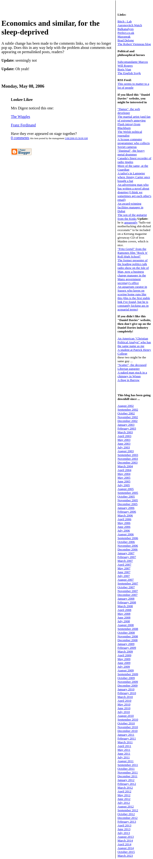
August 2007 (126, 579)
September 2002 (128, 409)
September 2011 (128, 765)
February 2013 (127, 821)
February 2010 (127, 693)
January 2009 (126, 644)
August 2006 (126, 534)
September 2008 (128, 629)
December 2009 (128, 685)
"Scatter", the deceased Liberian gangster (132, 366)
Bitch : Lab (125, 21)
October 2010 (126, 723)
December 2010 (128, 731)
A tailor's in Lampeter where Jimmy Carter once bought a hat (134, 177)
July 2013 (124, 833)
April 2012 (124, 791)
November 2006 (128, 545)
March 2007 (125, 561)
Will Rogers (125, 65)
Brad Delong (126, 40)
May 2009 (124, 659)
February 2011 (127, 738)
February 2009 (127, 647)
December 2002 (128, 421)
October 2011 (126, 768)
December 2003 (128, 462)
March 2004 (125, 466)
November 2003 (128, 458)
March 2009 (125, 651)
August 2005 (126, 489)
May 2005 (124, 477)
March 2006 (125, 515)
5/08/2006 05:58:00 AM (76, 138)
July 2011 (124, 757)
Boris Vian (124, 69)
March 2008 (125, 606)
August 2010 (126, 715)
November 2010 (128, 727)
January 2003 (126, 424)
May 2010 (124, 704)
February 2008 (127, 602)
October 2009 (126, 678)
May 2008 (124, 613)
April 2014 (124, 844)
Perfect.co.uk (126, 32)
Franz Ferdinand (23, 125)
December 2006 (128, 549)
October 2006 (126, 542)
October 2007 (126, 587)
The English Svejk (129, 73)
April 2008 (124, 610)
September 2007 (128, 583)
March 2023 (125, 855)
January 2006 (126, 508)
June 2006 (124, 526)
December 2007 (128, 595)
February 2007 (127, 557)
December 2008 (128, 640)
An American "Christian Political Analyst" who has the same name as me (134, 342)
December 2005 (128, 504)
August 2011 (126, 761)
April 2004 (124, 470)
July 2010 (124, 712)
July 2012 (124, 802)
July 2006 (124, 530)
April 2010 (124, 700)
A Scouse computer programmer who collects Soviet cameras (134, 143)
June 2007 (124, 572)
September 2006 (128, 538)
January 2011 (126, 734)
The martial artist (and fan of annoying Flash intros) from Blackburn (134, 122)
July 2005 (124, 485)
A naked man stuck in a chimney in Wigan (132, 374)
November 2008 (128, 636)
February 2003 (127, 428)
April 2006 (124, 519)
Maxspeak (124, 36)
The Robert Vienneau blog (134, 44)
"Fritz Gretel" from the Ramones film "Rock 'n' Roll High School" (133, 252)
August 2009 (126, 670)
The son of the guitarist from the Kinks (132, 216)
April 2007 (124, 564)
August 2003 (126, 451)
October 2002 (126, 413)
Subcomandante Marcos (133, 62)
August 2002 (126, 406)
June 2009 (124, 663)
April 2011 (124, 746)
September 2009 (128, 674)
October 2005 (126, 496)
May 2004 (124, 474)
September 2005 (128, 492)
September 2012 (128, 810)
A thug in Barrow (129, 380)
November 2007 (128, 591)
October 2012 (126, 814)
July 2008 (124, 621)
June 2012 (124, 799)
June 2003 (124, 443)
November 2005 (128, 500)
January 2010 (126, 689)
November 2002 (128, 417)
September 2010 (128, 719)
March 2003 (125, 432)
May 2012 (124, 795)
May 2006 (124, 523)
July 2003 (124, 447)
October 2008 (126, 632)
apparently (130, 222)
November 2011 (128, 772)
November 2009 (128, 681)
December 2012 (128, 818)
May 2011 (124, 750)
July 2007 (124, 576)
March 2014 (125, 840)
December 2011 (127, 776)
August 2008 (126, 625)
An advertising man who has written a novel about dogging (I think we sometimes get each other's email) (134, 192)
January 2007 (126, 553)
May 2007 (124, 568)
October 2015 (126, 852)
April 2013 (124, 825)
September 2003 (128, 455)
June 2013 (124, 829)
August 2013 (126, 836)
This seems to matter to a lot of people (133, 85)
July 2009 (124, 666)
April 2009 (124, 655)
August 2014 (126, 848)
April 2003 (124, 436)
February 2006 (127, 511)
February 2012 (127, 784)
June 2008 (124, 617)
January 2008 (126, 598)
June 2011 (124, 753)
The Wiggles (20, 117)
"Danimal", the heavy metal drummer (131, 152)
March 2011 (125, 742)
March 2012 (125, 787)
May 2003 (124, 440)
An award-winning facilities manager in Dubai (130, 207)
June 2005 (124, 481)
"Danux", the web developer (129, 111)
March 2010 (125, 697)
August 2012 (126, 806)
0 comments (20, 138)
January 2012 (126, 780)
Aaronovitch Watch (130, 25)
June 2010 (124, 708)
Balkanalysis (126, 29)
